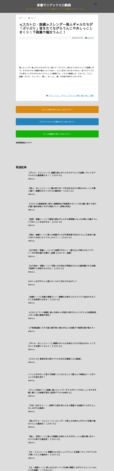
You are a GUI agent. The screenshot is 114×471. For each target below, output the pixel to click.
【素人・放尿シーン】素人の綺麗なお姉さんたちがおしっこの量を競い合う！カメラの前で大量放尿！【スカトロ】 (61, 425)
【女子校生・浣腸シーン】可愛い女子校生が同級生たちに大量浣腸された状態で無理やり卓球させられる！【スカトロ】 (62, 263)
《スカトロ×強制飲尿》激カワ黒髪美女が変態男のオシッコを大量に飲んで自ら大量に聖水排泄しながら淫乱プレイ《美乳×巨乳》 (61, 204)
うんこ (57, 96)
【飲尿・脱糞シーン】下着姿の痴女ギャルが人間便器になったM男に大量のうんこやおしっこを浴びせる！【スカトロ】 (62, 218)
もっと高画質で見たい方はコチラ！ (57, 134)
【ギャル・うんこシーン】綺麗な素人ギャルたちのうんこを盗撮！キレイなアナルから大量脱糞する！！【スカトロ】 (62, 174)
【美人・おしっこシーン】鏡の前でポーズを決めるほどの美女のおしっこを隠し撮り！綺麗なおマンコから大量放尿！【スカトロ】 (62, 189)
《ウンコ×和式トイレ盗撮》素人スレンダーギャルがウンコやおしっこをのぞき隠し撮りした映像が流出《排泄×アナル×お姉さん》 (61, 381)
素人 (87, 96)
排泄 (82, 96)
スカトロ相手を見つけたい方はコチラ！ (57, 110)
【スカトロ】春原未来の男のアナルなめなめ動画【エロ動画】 (56, 350)
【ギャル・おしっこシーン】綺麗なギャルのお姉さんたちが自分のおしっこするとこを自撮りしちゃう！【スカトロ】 (62, 336)
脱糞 (92, 96)
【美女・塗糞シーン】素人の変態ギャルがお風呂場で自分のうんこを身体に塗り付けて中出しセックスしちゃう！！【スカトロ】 (62, 233)
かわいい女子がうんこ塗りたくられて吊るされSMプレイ (53, 276)
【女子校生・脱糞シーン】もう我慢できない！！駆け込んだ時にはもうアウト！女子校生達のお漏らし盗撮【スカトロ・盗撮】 (62, 248)
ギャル (64, 96)
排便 (77, 96)
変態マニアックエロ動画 (53, 5)
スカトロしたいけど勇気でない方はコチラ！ (57, 122)
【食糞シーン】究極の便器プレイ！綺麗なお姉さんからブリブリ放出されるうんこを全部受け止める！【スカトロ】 (62, 292)
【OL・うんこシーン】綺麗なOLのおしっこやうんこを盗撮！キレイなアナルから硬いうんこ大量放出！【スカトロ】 (62, 440)
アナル (51, 96)
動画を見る (32, 179)
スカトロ (90, 38)
